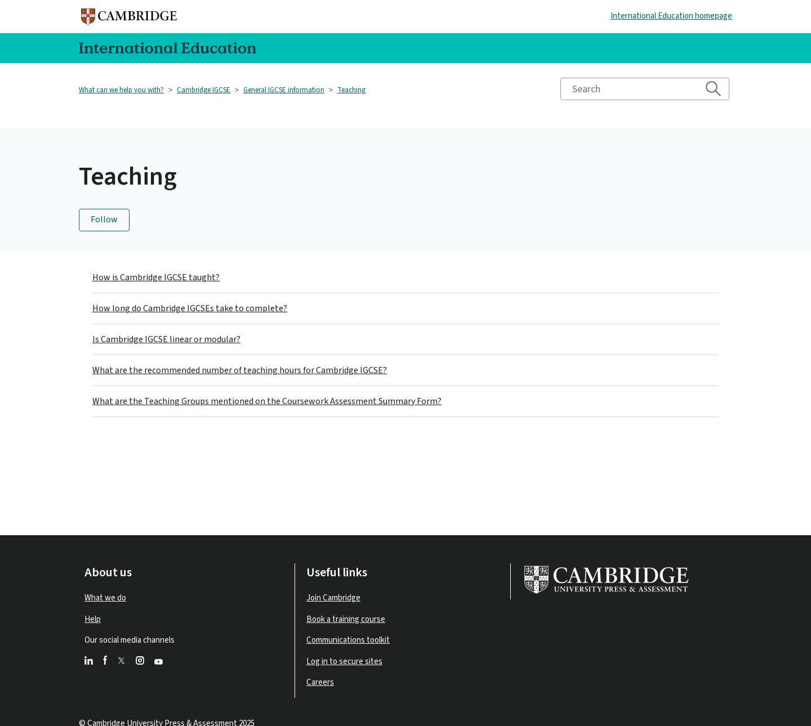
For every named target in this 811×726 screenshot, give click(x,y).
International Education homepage (671, 16)
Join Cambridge (333, 598)
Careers (320, 682)
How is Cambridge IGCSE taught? (156, 277)
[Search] (644, 89)
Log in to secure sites (344, 661)
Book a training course (345, 619)
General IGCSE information (283, 90)
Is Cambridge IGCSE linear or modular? (166, 339)
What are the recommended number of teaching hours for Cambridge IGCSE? (239, 370)
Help (92, 619)
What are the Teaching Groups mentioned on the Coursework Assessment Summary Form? (267, 401)
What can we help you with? (121, 90)
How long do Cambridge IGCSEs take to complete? (189, 308)
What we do (105, 598)
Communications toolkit (348, 640)
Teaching (351, 90)
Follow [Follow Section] (104, 219)
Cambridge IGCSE (203, 90)
